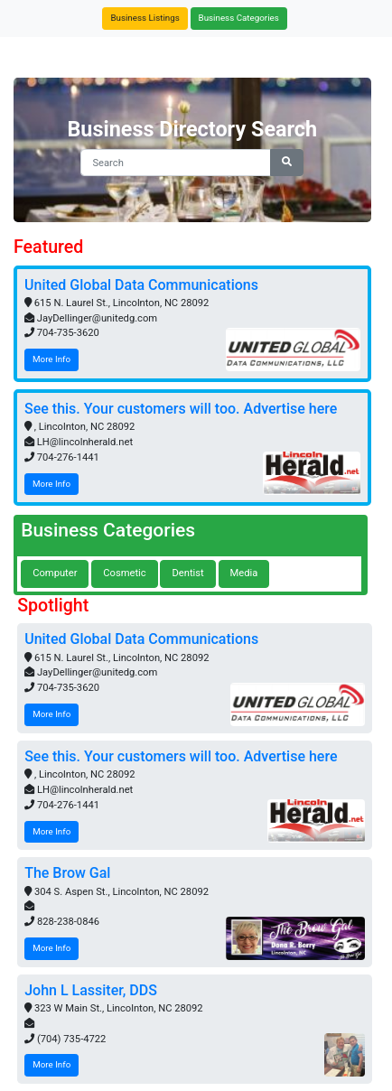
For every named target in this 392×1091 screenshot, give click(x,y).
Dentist (187, 573)
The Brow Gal (67, 872)
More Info (51, 359)
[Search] (175, 163)
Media (244, 573)
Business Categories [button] (239, 18)
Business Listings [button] (144, 18)
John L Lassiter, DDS (90, 990)
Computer (55, 573)
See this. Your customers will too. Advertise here (180, 408)
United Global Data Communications (141, 285)
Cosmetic (124, 573)
